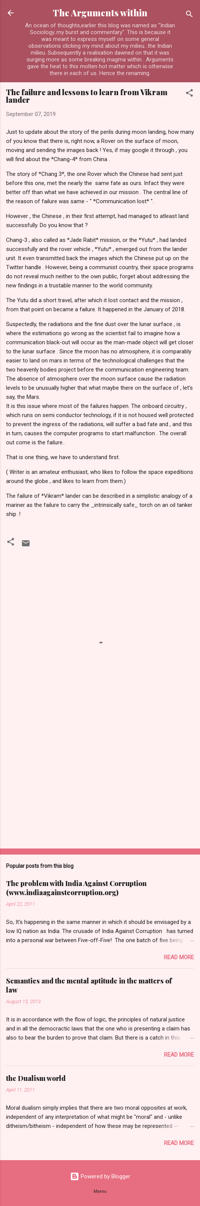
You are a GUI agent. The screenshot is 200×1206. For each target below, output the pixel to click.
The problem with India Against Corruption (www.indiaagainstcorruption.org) (76, 888)
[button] (189, 94)
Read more (179, 957)
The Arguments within (100, 13)
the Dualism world (36, 1078)
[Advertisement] (100, 783)
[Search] (189, 15)
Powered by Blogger (100, 1176)
